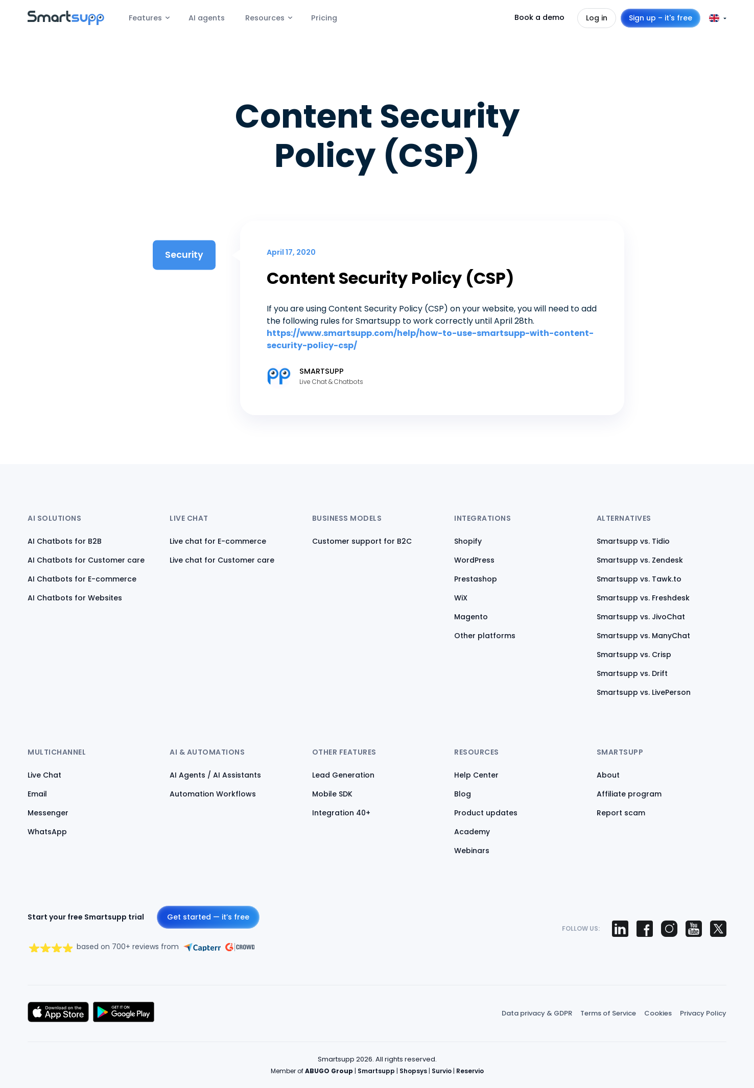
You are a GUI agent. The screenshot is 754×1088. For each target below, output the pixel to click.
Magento (471, 617)
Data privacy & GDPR (537, 1013)
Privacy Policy (703, 1013)
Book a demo (539, 17)
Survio (442, 1071)
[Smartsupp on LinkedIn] (620, 929)
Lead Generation (343, 775)
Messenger (48, 813)
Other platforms (484, 636)
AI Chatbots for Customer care (86, 560)
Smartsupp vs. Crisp (634, 654)
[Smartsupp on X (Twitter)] (718, 929)
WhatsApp (47, 832)
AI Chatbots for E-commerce (82, 579)
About (608, 775)
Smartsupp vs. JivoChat (641, 617)
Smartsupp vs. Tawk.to (639, 579)
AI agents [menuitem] (206, 18)
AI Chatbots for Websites (75, 598)
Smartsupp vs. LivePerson (644, 692)
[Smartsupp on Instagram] (669, 929)
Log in (596, 18)
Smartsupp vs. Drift (632, 673)
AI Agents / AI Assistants (215, 775)
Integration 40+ (341, 813)
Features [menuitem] (145, 18)
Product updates (485, 813)
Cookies (658, 1013)
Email (37, 794)
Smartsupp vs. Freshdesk (643, 598)
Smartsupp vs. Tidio (633, 541)
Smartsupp (376, 1071)
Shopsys (413, 1071)
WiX (460, 598)
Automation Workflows (213, 794)
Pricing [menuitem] (324, 18)
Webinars (471, 850)
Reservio (470, 1071)
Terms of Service (608, 1013)
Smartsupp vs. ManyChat (643, 636)
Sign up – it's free (660, 18)
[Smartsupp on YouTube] (694, 929)
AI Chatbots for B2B (65, 541)
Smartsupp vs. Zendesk (640, 560)
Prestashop (475, 579)
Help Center (476, 775)
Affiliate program (629, 794)
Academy (472, 832)
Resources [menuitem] (265, 18)
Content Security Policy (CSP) (390, 278)
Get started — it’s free (208, 917)
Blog (462, 794)
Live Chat (44, 775)
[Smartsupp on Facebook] (645, 929)
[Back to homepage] (66, 22)
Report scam (621, 813)
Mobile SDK (332, 794)
